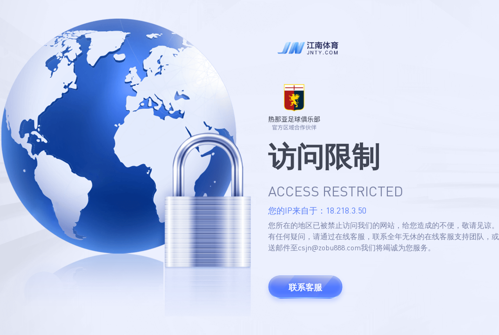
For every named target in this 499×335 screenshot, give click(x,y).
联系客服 (305, 287)
